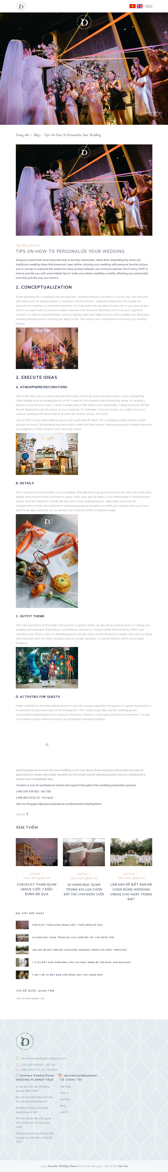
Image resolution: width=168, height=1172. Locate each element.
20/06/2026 (81, 874)
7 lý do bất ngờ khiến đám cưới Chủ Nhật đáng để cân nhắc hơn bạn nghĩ (81, 962)
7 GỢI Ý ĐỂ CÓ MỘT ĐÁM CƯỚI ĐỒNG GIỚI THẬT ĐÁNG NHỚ (67, 975)
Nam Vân (122, 1166)
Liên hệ (64, 1112)
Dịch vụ (64, 1092)
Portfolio (65, 1099)
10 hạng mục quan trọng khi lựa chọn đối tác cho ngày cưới (84, 889)
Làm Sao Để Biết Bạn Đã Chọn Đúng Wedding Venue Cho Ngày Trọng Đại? (79, 950)
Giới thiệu (65, 1086)
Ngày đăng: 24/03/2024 (27, 245)
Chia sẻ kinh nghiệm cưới (36, 878)
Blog (36, 135)
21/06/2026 (34, 873)
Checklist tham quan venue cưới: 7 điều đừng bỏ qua (37, 889)
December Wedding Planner (63, 1166)
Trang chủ (22, 135)
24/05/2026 (129, 873)
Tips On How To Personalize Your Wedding (72, 135)
